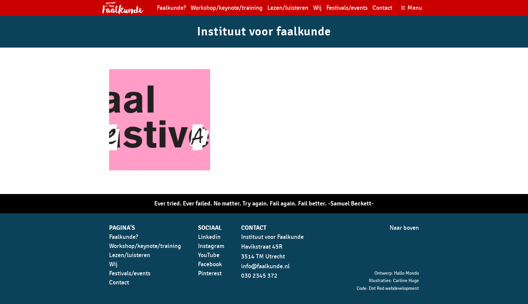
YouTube (209, 255)
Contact (382, 7)
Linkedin (209, 237)
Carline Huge (406, 280)
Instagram (211, 246)
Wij (317, 7)
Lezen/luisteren (287, 7)
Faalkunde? (171, 7)
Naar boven (404, 227)
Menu (414, 7)
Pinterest (210, 273)
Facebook (210, 264)
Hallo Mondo (406, 273)
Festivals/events (347, 7)
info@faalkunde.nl (265, 266)
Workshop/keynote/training (227, 7)
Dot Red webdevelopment (394, 288)
